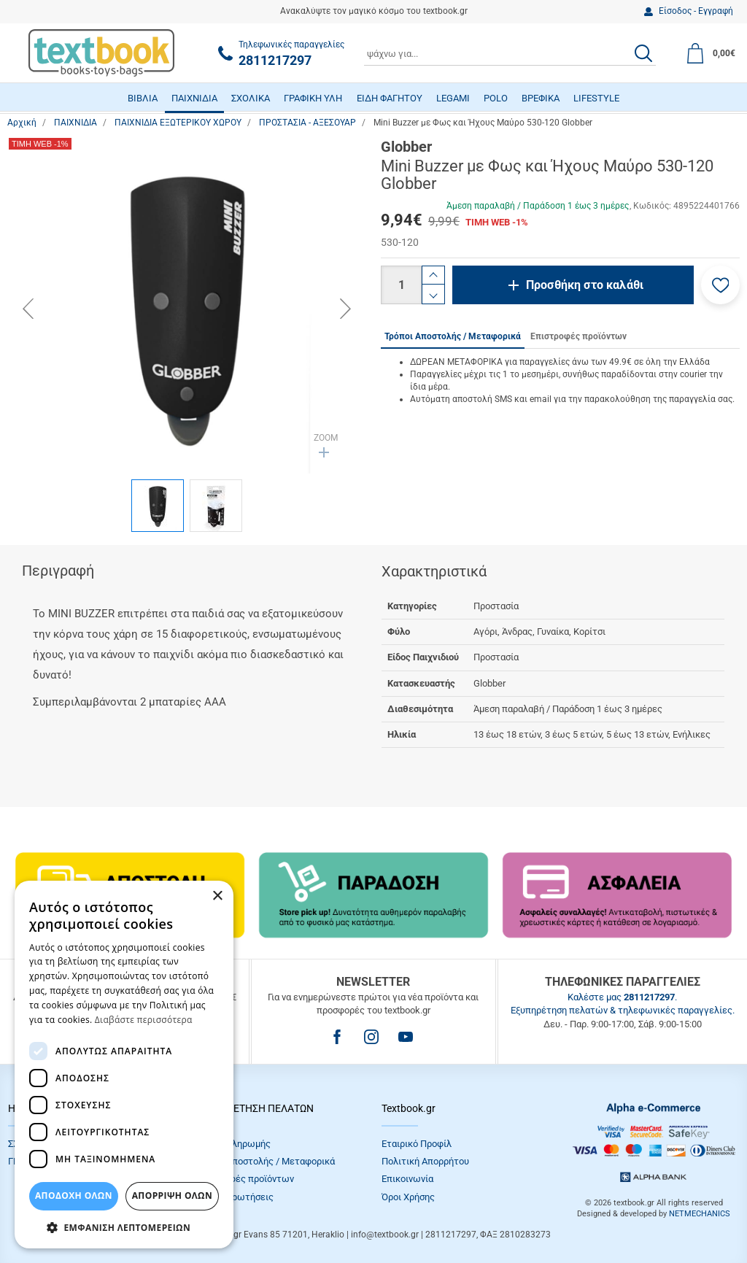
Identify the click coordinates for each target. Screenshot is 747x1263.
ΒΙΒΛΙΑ (143, 98)
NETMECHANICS (699, 1213)
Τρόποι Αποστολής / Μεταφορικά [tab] (452, 336)
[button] (720, 285)
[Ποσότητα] (401, 285)
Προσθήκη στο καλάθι (584, 285)
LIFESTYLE (596, 98)
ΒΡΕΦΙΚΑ (541, 98)
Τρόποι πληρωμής (233, 1143)
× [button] (217, 896)
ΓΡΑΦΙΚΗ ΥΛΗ (313, 98)
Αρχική (21, 122)
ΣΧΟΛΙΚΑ (250, 98)
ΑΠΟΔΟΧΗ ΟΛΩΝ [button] (73, 1195)
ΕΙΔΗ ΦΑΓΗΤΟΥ (389, 98)
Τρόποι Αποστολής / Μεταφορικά (265, 1161)
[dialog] (124, 1064)
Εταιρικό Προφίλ (417, 1143)
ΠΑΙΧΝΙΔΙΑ (194, 98)
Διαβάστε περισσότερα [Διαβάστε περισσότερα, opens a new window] (144, 1019)
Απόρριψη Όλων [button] (172, 1195)
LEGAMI (453, 98)
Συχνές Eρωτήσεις (234, 1196)
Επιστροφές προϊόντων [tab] (578, 336)
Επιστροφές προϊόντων (244, 1178)
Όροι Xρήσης (408, 1196)
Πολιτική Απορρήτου (425, 1161)
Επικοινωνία (407, 1178)
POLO (496, 98)
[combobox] (510, 53)
